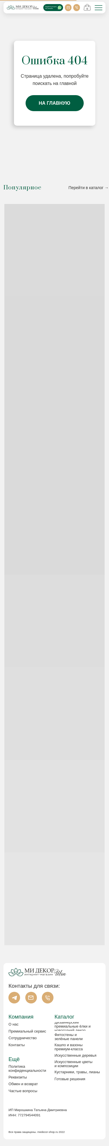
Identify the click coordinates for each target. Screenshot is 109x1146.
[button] (28, 1077)
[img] (98, 7)
